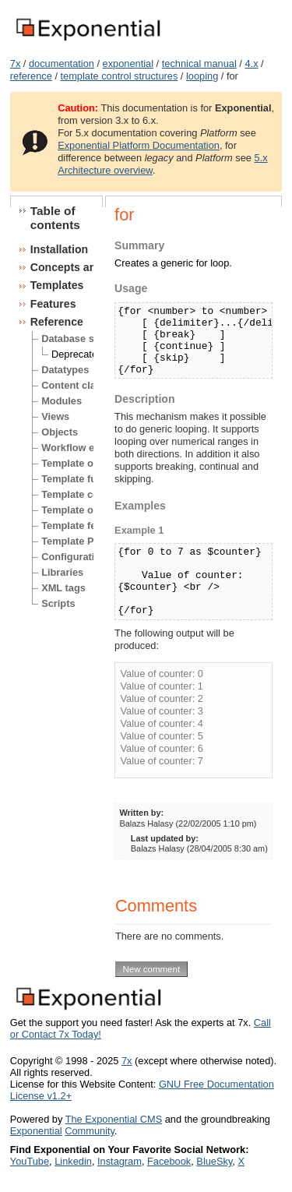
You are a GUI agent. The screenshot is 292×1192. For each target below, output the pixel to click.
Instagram (119, 1161)
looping (202, 76)
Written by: (142, 812)
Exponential (36, 1131)
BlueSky (214, 1161)
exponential (128, 63)
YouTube (29, 1161)
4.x (251, 63)
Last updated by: (165, 838)
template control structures (119, 76)
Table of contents (55, 217)
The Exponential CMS (113, 1119)
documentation (61, 63)
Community (89, 1131)
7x (15, 63)
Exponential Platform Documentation (139, 145)
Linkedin (73, 1161)
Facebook (169, 1161)
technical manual (199, 63)
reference (31, 76)
